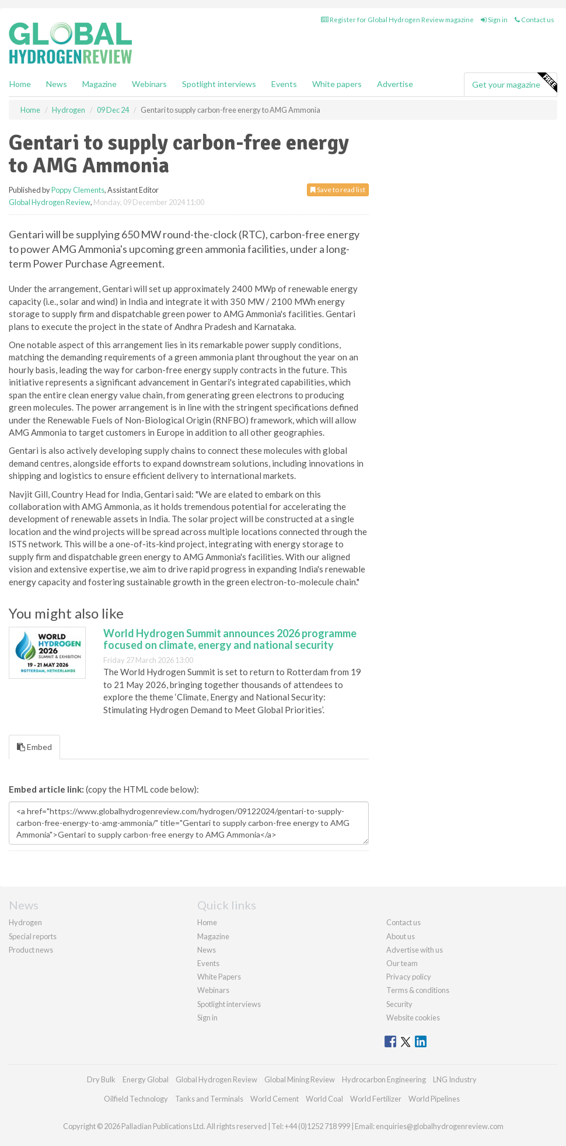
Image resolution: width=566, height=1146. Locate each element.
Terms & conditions (417, 990)
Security (399, 1004)
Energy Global (146, 1079)
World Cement (274, 1098)
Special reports (33, 936)
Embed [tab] (34, 747)
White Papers (219, 976)
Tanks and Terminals (209, 1098)
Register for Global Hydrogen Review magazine (397, 19)
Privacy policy (408, 976)
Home (20, 84)
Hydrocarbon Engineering (384, 1079)
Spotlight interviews (219, 84)
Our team (402, 963)
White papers (337, 84)
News (206, 949)
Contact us (534, 19)
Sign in (494, 19)
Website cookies (413, 1017)
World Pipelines (434, 1098)
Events (284, 84)
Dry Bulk (101, 1079)
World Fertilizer (375, 1098)
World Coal (324, 1098)
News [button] (56, 84)
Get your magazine (514, 83)
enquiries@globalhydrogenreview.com (440, 1126)
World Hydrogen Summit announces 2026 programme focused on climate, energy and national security (230, 639)
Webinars (149, 84)
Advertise (395, 84)
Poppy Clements (77, 190)
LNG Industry (455, 1079)
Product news (31, 949)
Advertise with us (414, 949)
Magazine (99, 84)
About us (400, 936)
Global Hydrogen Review (49, 202)
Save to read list (337, 189)
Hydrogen (25, 922)
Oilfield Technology (136, 1098)
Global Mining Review (299, 1079)
